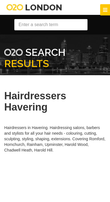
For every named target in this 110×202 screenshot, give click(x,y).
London (34, 7)
